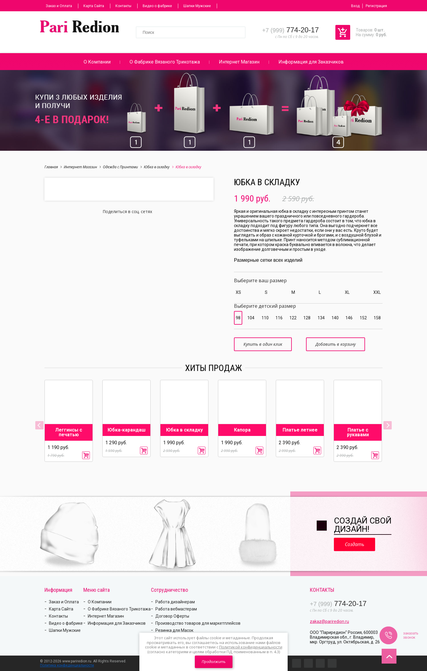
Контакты (123, 6)
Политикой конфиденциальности (250, 647)
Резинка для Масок (174, 630)
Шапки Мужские (197, 6)
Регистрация (376, 6)
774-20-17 (290, 30)
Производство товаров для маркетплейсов (197, 623)
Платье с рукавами (358, 432)
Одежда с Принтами (122, 166)
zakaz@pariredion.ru (329, 621)
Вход (355, 6)
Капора (242, 430)
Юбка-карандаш (127, 430)
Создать (354, 544)
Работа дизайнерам (175, 601)
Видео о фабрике (157, 6)
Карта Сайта (93, 6)
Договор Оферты (172, 616)
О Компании (97, 62)
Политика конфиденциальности (67, 665)
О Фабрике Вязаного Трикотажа (165, 62)
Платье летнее (300, 430)
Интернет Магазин (239, 62)
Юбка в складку (158, 166)
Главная (53, 166)
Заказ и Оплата (59, 6)
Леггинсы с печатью (68, 432)
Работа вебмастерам (176, 609)
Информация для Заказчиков (311, 62)
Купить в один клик (262, 344)
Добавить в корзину (336, 344)
